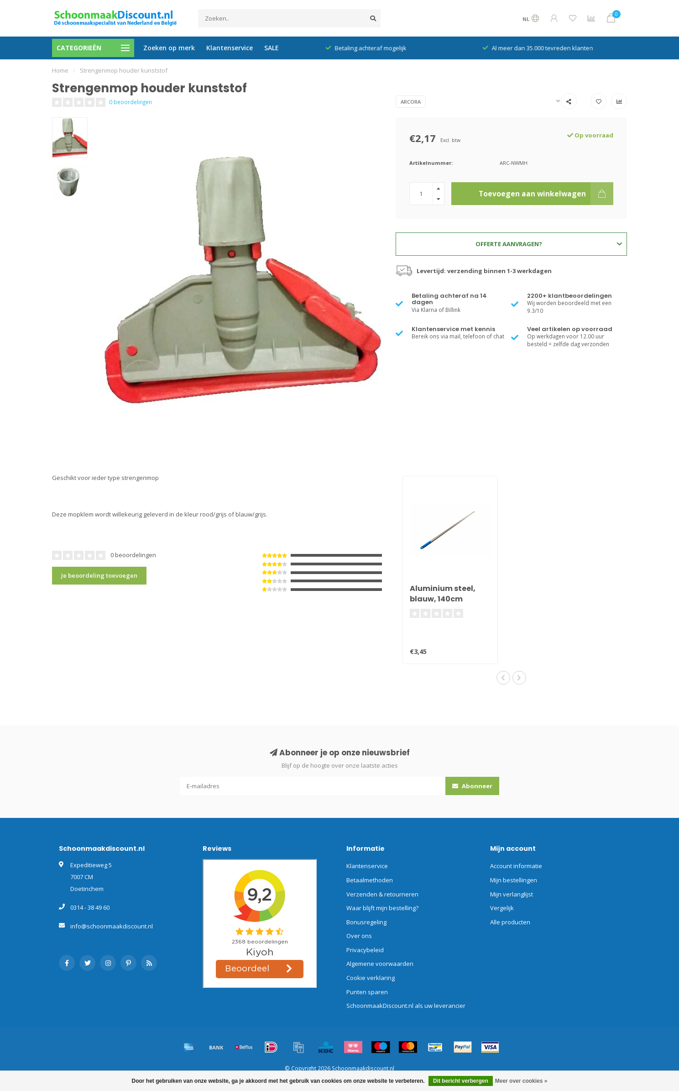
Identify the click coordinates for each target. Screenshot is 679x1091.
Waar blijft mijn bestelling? (382, 908)
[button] (503, 678)
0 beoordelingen (130, 101)
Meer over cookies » (521, 1081)
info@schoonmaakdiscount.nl (111, 926)
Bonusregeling (366, 922)
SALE (271, 47)
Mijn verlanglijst (511, 894)
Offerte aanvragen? (548, 244)
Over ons (359, 936)
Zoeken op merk (169, 47)
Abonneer (472, 786)
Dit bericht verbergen (460, 1081)
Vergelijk (502, 908)
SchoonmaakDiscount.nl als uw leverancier (405, 1005)
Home (60, 70)
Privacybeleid (365, 950)
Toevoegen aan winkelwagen (546, 193)
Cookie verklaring (370, 978)
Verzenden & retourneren (382, 894)
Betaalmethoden (369, 880)
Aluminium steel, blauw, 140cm (442, 593)
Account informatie (516, 866)
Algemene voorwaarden (379, 963)
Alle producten (510, 922)
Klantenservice (229, 47)
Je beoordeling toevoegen (99, 575)
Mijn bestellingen (513, 880)
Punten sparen (367, 992)
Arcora (411, 101)
